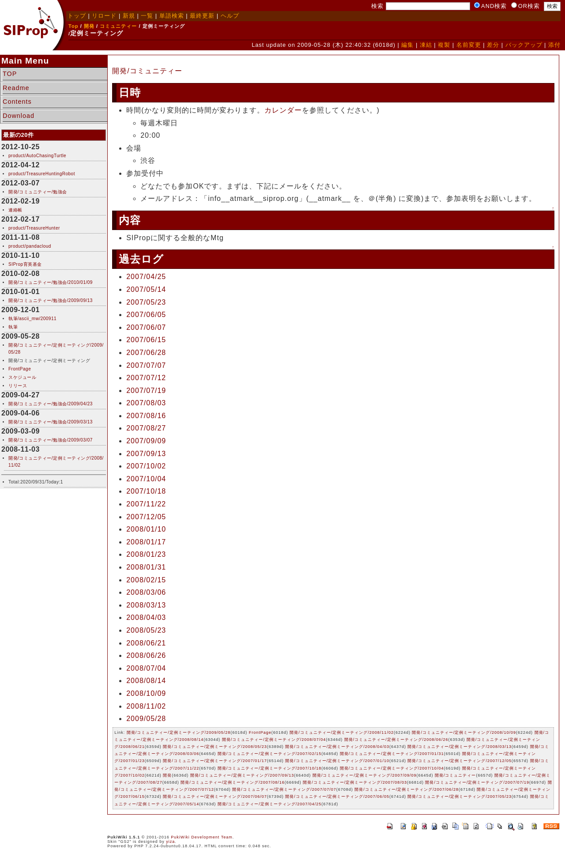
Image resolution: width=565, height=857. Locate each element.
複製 (444, 45)
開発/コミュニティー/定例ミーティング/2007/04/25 (270, 804)
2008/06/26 (146, 655)
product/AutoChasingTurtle (37, 155)
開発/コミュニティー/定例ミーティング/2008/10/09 (464, 732)
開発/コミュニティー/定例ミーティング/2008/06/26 (396, 739)
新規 (129, 15)
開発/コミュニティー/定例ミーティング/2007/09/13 (242, 775)
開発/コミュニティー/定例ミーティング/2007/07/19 (477, 782)
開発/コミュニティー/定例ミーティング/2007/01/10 (337, 761)
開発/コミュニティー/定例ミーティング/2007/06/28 (406, 789)
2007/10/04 (146, 479)
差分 (493, 45)
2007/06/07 (146, 327)
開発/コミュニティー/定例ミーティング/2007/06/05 (337, 796)
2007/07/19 (146, 390)
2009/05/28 (146, 718)
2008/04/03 (146, 617)
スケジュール (22, 377)
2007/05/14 (146, 289)
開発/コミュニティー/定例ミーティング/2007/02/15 (270, 753)
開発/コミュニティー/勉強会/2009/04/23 (50, 403)
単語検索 (171, 15)
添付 (554, 45)
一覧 (147, 15)
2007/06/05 (146, 314)
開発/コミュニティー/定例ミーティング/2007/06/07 (215, 796)
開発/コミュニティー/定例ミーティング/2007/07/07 (284, 789)
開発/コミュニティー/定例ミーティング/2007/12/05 (459, 761)
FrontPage (19, 368)
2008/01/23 (146, 554)
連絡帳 (15, 210)
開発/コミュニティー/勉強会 (37, 191)
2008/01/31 (146, 567)
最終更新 (202, 15)
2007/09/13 (146, 453)
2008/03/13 (146, 605)
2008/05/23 (146, 630)
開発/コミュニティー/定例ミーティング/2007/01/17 (215, 761)
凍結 (426, 45)
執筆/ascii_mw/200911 (32, 318)
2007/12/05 (146, 517)
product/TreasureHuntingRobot (41, 173)
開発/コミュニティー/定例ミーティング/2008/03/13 (459, 746)
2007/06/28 (146, 352)
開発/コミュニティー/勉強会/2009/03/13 (50, 421)
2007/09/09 (146, 441)
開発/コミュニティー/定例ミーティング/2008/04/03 (337, 746)
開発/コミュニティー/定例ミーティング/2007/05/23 (459, 796)
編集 (407, 45)
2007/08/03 (146, 403)
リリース (17, 385)
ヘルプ (230, 15)
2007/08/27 (146, 428)
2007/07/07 (146, 365)
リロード (104, 15)
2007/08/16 (146, 415)
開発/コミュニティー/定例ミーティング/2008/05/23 (215, 746)
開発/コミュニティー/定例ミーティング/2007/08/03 (355, 782)
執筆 (13, 327)
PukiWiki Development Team (201, 837)
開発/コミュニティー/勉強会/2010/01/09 (50, 282)
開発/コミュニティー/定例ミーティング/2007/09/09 (365, 775)
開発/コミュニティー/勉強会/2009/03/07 (50, 440)
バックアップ (523, 45)
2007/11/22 (146, 504)
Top (73, 26)
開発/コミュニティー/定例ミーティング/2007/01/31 (392, 753)
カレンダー (283, 110)
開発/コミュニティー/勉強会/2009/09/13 (50, 300)
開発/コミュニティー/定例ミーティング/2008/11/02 (342, 732)
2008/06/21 (146, 643)
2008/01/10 (146, 529)
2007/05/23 (146, 302)
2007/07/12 (146, 377)
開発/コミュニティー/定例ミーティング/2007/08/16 (233, 782)
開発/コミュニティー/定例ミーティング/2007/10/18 (270, 768)
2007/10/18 (146, 491)
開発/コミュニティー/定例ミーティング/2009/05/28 (179, 732)
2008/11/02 (146, 706)
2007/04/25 (146, 276)
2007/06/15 (146, 340)
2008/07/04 (146, 668)
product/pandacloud (29, 246)
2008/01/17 (146, 542)
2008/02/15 (146, 580)
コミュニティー (118, 26)
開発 (89, 26)
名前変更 (468, 45)
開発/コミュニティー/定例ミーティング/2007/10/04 (392, 768)
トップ (77, 15)
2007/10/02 (146, 466)
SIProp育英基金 (25, 264)
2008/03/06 (146, 592)
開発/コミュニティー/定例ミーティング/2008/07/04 (274, 739)
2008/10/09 (146, 693)
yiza (170, 841)
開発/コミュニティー (147, 71)
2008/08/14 (146, 680)
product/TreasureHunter (34, 228)
